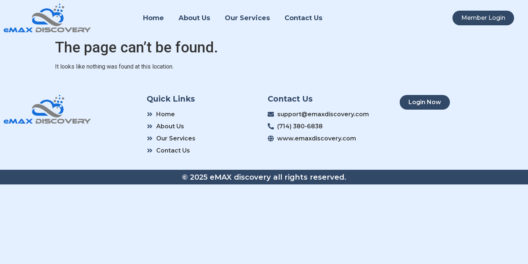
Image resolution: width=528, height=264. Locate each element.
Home (153, 18)
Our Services (247, 18)
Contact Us (303, 18)
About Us (194, 18)
